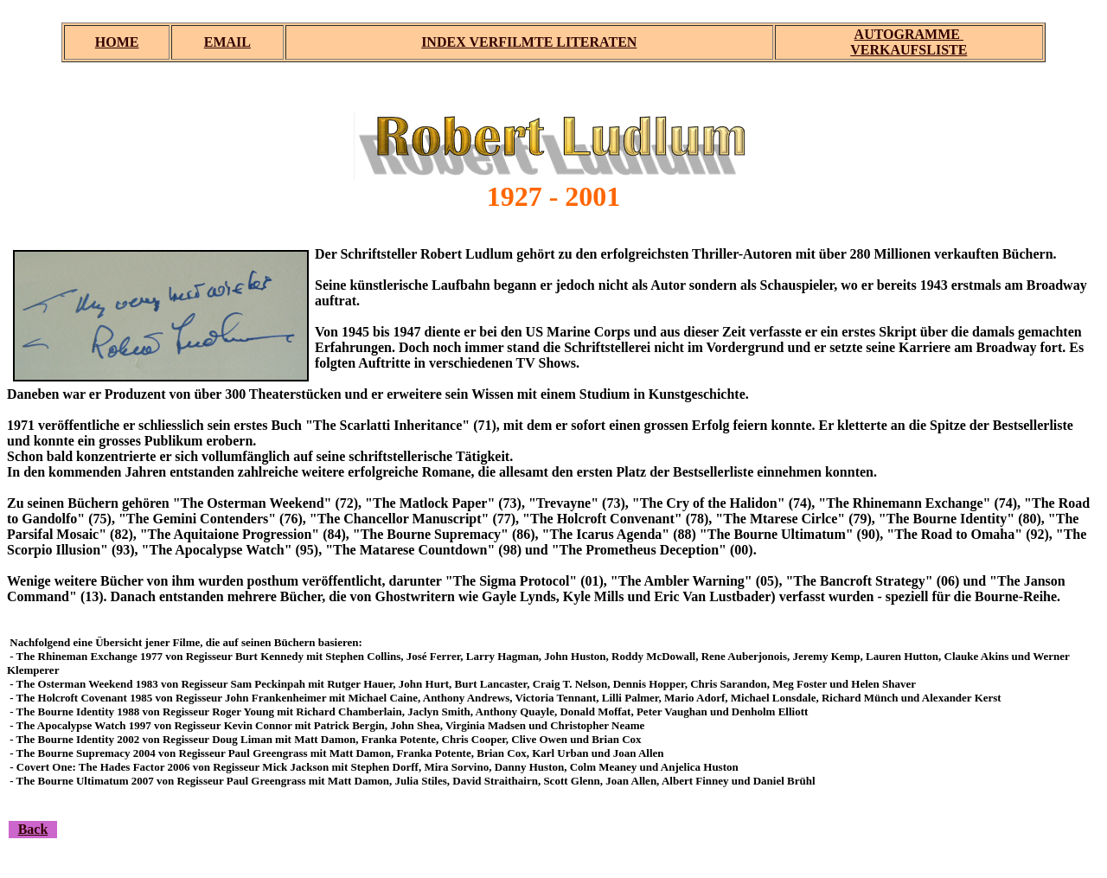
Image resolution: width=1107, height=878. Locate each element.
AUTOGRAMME (908, 34)
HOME (117, 42)
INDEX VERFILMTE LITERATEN (529, 42)
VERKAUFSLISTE (908, 49)
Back (33, 829)
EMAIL (227, 42)
